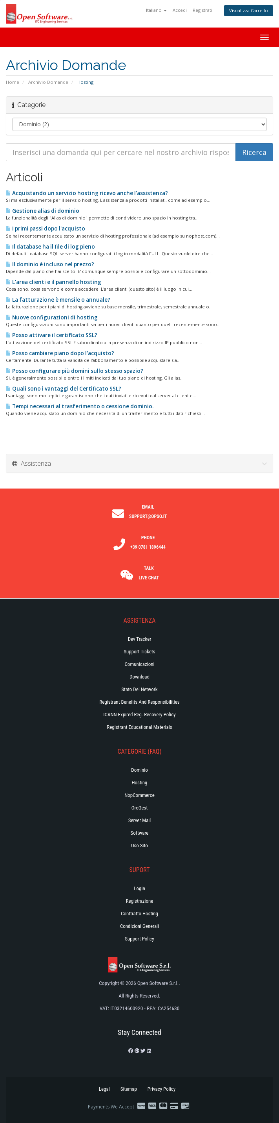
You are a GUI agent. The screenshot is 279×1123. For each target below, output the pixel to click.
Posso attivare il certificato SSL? (51, 335)
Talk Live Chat (149, 573)
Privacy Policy (161, 1089)
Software (140, 833)
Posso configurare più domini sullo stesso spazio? (74, 370)
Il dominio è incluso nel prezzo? (50, 264)
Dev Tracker (139, 639)
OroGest (139, 808)
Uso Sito (139, 845)
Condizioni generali (139, 926)
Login (139, 888)
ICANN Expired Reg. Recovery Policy (139, 714)
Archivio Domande (48, 82)
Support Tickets (139, 652)
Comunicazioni (140, 664)
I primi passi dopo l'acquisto (45, 228)
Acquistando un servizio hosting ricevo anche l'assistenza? (87, 193)
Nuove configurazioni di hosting (52, 317)
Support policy (139, 939)
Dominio (139, 770)
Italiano (156, 10)
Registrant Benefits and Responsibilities (139, 702)
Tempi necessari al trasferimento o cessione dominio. (79, 406)
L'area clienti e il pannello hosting (53, 282)
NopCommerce (139, 795)
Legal (104, 1089)
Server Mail (139, 820)
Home (12, 82)
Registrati (202, 10)
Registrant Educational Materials (139, 727)
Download (139, 677)
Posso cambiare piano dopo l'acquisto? (60, 353)
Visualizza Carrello (248, 10)
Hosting (139, 783)
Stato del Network (139, 689)
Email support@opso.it (148, 511)
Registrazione (139, 901)
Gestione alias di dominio (42, 210)
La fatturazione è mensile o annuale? (58, 299)
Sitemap (128, 1089)
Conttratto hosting (139, 913)
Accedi (180, 10)
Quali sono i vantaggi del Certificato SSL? (63, 388)
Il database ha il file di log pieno (50, 246)
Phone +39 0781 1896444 (148, 542)
